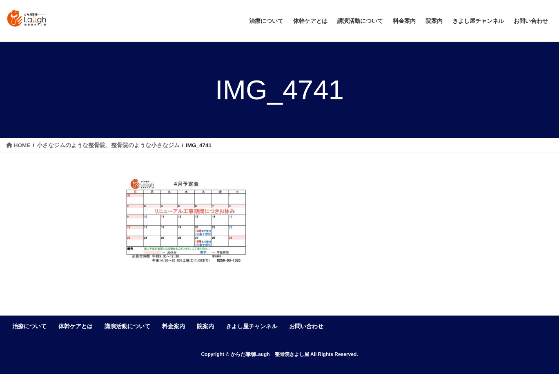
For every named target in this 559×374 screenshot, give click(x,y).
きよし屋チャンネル (251, 326)
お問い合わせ (306, 326)
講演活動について (127, 326)
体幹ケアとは (75, 326)
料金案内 (173, 326)
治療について (29, 326)
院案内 (205, 326)
